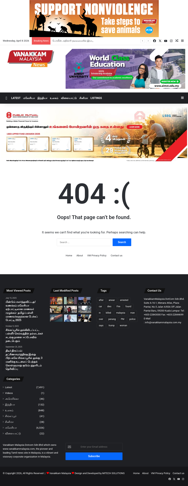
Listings (96, 98)
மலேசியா (29, 98)
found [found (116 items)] (128, 306)
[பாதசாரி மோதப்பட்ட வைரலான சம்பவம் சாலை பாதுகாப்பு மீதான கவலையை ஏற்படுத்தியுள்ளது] (84, 309)
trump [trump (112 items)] (112, 325)
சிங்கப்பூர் (10, 416)
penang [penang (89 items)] (112, 319)
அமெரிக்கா (12, 398)
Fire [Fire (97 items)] (118, 306)
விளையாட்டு (69, 98)
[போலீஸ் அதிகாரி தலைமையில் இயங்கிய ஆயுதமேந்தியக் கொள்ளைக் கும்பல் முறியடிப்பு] (84, 300)
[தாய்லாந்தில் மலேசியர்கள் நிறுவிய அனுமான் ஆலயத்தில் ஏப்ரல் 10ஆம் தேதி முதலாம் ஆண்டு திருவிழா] (56, 300)
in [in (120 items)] (100, 313)
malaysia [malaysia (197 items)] (120, 313)
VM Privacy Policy (96, 255)
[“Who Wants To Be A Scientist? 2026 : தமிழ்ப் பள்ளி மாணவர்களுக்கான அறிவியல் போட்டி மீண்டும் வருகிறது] (70, 300)
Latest (15, 98)
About (80, 255)
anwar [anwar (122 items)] (112, 300)
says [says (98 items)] (101, 325)
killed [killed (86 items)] (108, 313)
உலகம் (54, 98)
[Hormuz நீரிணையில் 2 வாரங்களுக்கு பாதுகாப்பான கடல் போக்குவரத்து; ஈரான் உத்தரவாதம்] (56, 318)
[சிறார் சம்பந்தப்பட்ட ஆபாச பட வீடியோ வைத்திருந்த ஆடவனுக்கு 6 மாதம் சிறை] (70, 309)
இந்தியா (42, 98)
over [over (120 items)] (101, 319)
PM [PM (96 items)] (122, 319)
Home (69, 255)
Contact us (116, 255)
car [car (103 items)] (100, 306)
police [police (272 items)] (133, 319)
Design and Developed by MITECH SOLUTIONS (100, 473)
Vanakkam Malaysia (62, 473)
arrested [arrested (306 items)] (124, 300)
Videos (9, 392)
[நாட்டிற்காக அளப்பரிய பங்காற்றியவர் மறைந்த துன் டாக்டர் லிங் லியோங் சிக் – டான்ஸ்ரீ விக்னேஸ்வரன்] (56, 309)
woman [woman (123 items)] (123, 325)
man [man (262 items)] (132, 313)
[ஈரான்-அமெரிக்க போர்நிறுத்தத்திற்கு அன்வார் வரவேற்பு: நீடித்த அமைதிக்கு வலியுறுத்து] (70, 318)
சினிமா (83, 98)
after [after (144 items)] (101, 300)
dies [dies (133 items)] (109, 306)
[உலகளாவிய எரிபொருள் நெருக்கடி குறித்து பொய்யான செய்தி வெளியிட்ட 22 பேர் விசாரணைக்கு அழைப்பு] (84, 318)
